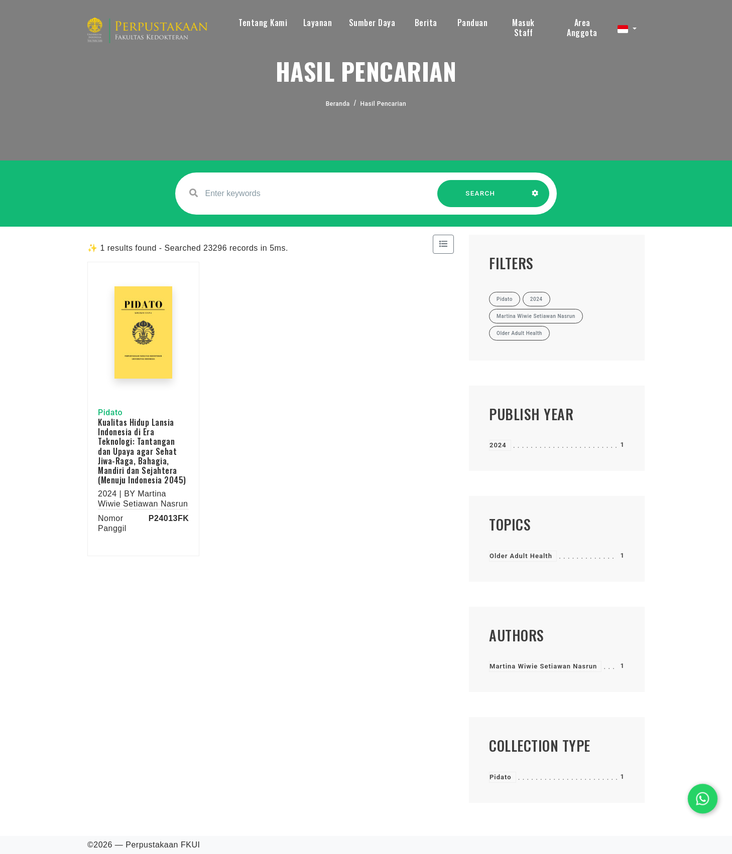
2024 (498, 445)
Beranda (338, 103)
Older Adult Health (521, 556)
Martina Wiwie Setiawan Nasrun (543, 666)
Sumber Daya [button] (372, 23)
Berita (426, 23)
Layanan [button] (317, 23)
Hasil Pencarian (383, 103)
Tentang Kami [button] (262, 23)
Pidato (501, 777)
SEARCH (480, 198)
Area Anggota (582, 28)
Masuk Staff (523, 28)
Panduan (472, 23)
